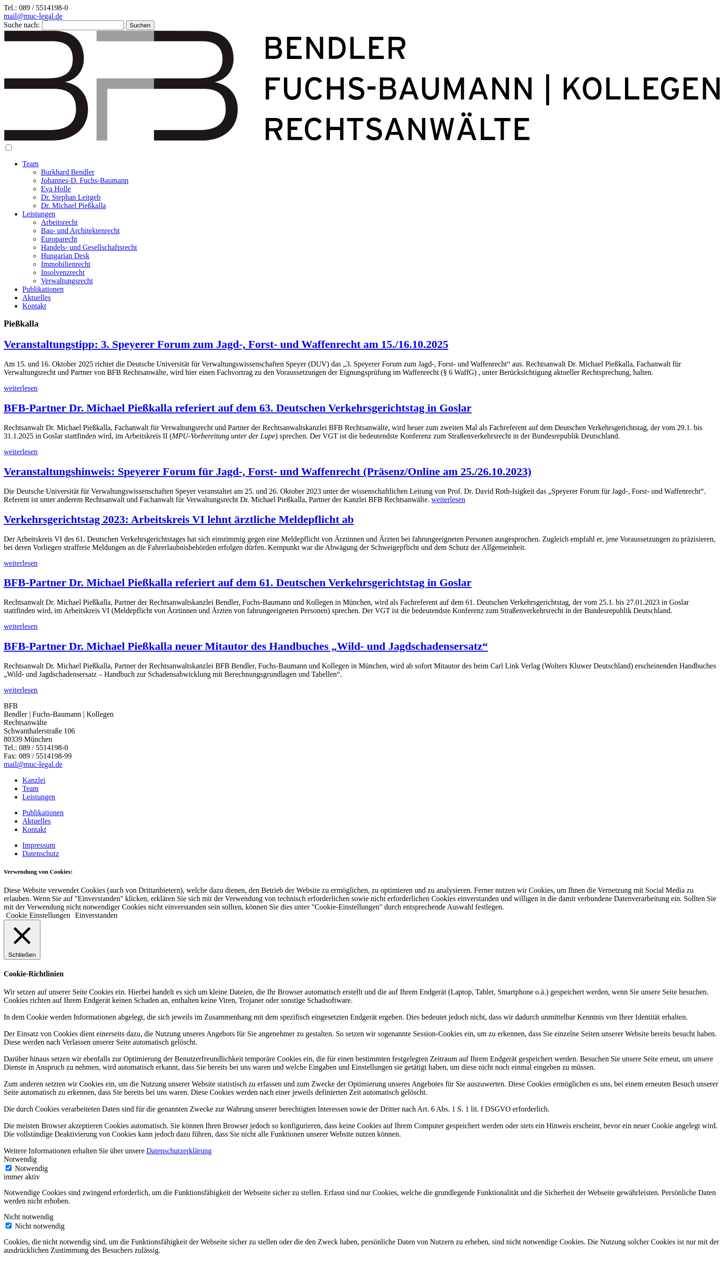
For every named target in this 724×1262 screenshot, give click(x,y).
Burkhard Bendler (67, 172)
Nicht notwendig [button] (28, 1217)
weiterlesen (21, 388)
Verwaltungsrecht (67, 281)
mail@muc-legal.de (33, 16)
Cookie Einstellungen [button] (38, 915)
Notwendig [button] (20, 1159)
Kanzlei (34, 780)
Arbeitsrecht (59, 222)
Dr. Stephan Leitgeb (70, 197)
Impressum (38, 845)
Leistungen (38, 214)
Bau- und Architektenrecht (80, 231)
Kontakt (34, 306)
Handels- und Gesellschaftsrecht (89, 247)
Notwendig (31, 1168)
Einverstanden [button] (96, 915)
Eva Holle (56, 189)
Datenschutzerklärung (178, 1151)
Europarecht (59, 239)
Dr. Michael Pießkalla (73, 205)
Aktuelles (36, 297)
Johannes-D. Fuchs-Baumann (84, 180)
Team (30, 164)
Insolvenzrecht (63, 272)
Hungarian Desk (65, 256)
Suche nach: (22, 25)
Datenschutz (40, 853)
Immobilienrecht (66, 264)
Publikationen (43, 289)
